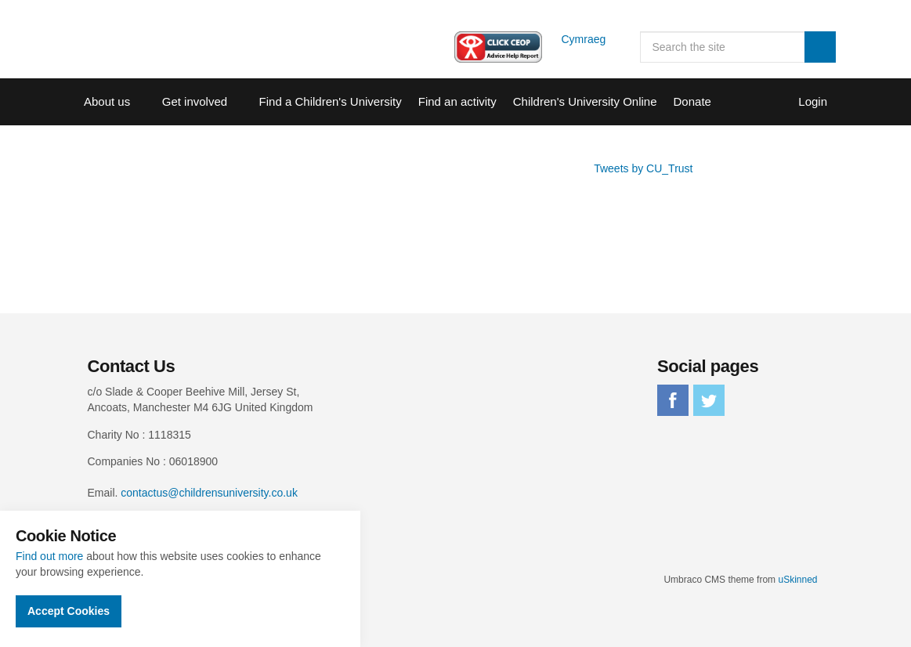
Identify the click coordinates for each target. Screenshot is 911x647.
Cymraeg (584, 39)
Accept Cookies (68, 611)
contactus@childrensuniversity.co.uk (209, 492)
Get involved (194, 101)
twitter (709, 400)
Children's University (150, 39)
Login (812, 101)
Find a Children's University (330, 101)
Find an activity (457, 101)
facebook (673, 400)
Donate (692, 101)
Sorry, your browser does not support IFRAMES (329, 219)
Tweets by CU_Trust (643, 168)
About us (107, 101)
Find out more (49, 556)
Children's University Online (585, 101)
